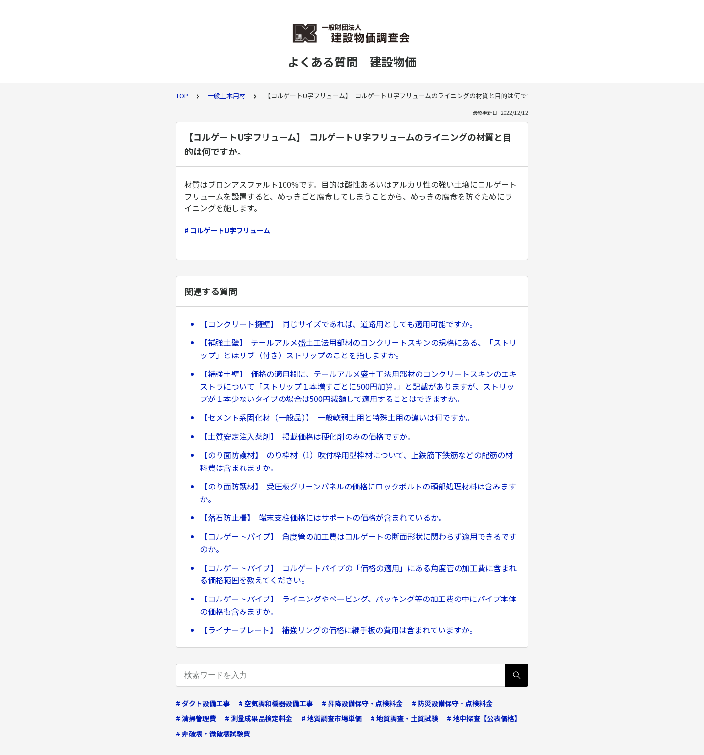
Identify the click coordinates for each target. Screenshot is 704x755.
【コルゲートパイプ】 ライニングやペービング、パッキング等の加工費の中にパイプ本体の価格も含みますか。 (358, 605)
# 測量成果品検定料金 (258, 718)
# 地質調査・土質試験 (404, 718)
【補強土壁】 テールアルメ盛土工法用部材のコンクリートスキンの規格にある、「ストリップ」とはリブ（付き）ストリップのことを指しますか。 (358, 348)
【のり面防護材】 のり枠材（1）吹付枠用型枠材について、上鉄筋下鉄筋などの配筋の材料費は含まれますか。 (356, 461)
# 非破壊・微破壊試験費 (213, 733)
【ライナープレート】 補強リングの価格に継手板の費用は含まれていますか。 (338, 630)
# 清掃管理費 (196, 718)
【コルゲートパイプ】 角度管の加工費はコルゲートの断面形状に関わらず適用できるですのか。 (358, 543)
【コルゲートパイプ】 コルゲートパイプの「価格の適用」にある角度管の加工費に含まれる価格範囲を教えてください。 (358, 574)
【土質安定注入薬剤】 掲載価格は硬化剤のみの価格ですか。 (307, 436)
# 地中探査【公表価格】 (484, 718)
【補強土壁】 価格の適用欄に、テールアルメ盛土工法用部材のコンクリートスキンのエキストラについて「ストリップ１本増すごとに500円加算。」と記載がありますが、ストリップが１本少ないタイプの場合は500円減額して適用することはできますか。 (358, 386)
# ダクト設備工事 (203, 703)
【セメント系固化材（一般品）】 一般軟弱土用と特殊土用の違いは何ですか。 (337, 417)
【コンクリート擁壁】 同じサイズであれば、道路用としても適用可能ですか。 (338, 324)
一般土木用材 (226, 95)
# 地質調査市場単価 (331, 718)
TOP (182, 95)
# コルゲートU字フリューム (227, 230)
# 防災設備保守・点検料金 (452, 703)
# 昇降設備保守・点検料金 (362, 703)
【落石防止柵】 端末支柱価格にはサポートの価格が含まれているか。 (323, 517)
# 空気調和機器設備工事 (276, 703)
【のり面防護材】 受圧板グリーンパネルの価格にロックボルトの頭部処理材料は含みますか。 (358, 492)
